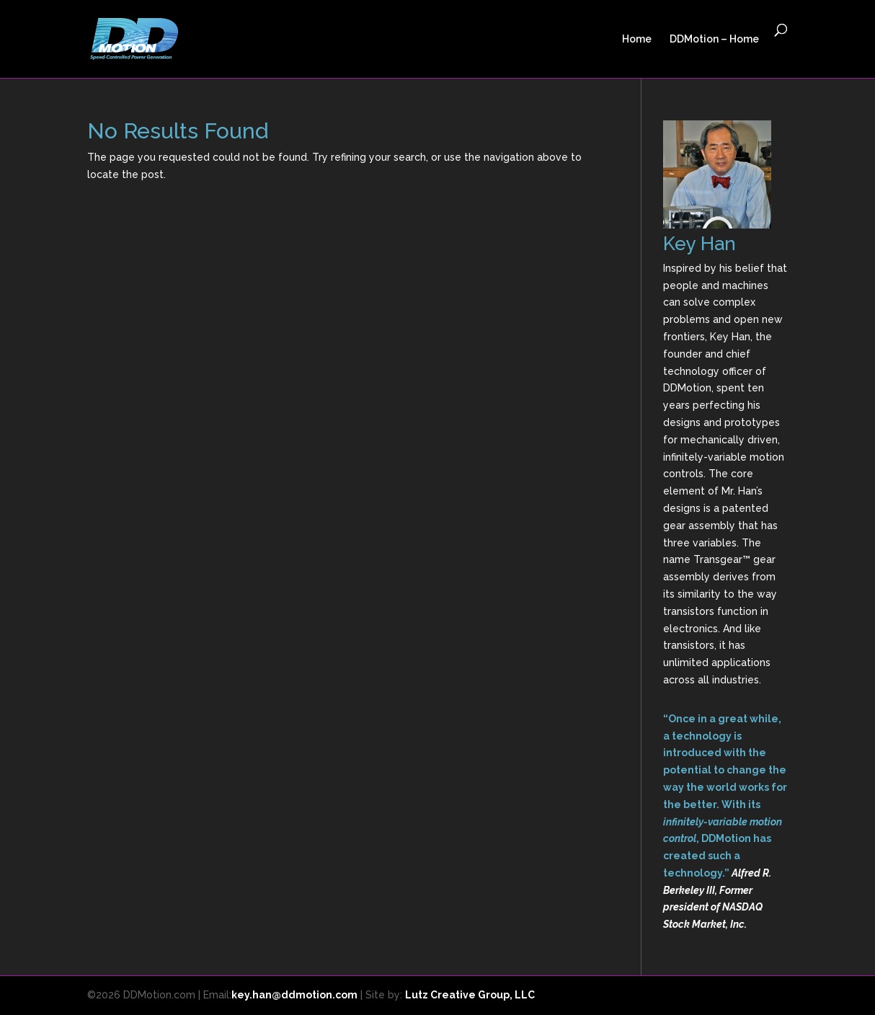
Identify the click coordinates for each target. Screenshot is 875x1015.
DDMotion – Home (714, 39)
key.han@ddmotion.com (294, 995)
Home (637, 39)
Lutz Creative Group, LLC (470, 995)
